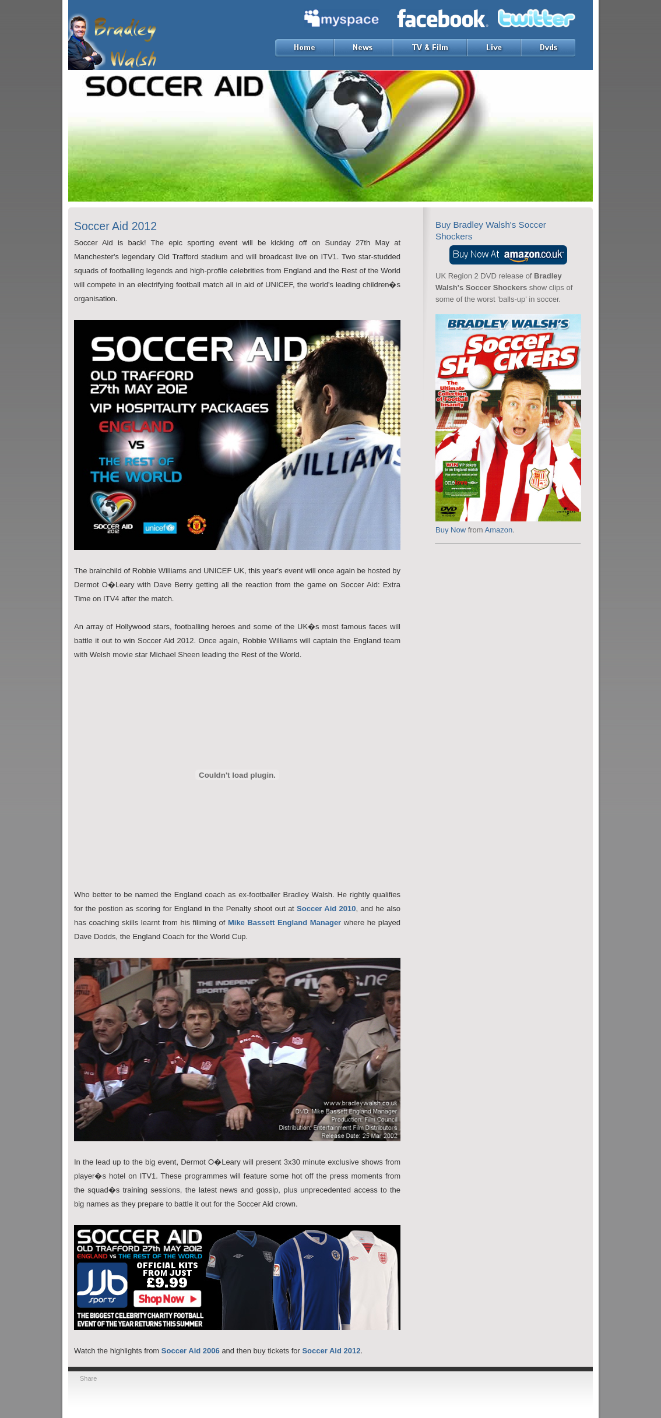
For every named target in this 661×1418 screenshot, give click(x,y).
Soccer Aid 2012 (331, 1350)
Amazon (499, 529)
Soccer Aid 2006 (190, 1350)
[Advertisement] (508, 620)
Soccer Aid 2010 (326, 908)
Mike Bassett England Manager (284, 922)
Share (88, 1378)
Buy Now (450, 529)
